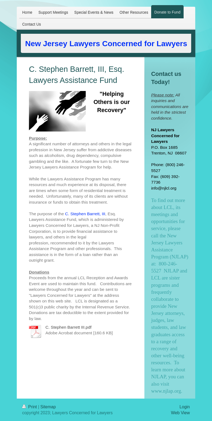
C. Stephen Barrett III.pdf (68, 327)
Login (185, 407)
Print (30, 407)
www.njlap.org (166, 391)
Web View (180, 412)
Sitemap (48, 407)
